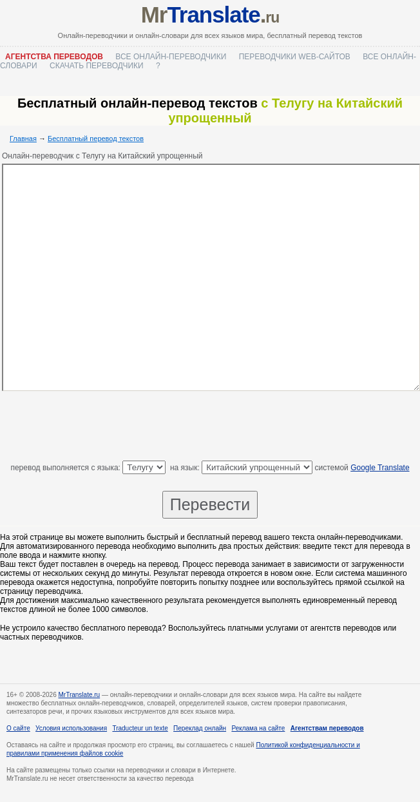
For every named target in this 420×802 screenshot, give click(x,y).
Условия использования (71, 728)
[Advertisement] (210, 428)
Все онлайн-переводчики (170, 56)
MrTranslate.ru (79, 694)
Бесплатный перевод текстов (96, 138)
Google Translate (379, 467)
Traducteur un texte (139, 728)
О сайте (18, 728)
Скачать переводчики (97, 65)
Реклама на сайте (258, 728)
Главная (23, 138)
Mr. (210, 14)
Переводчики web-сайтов (294, 56)
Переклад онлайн (199, 728)
